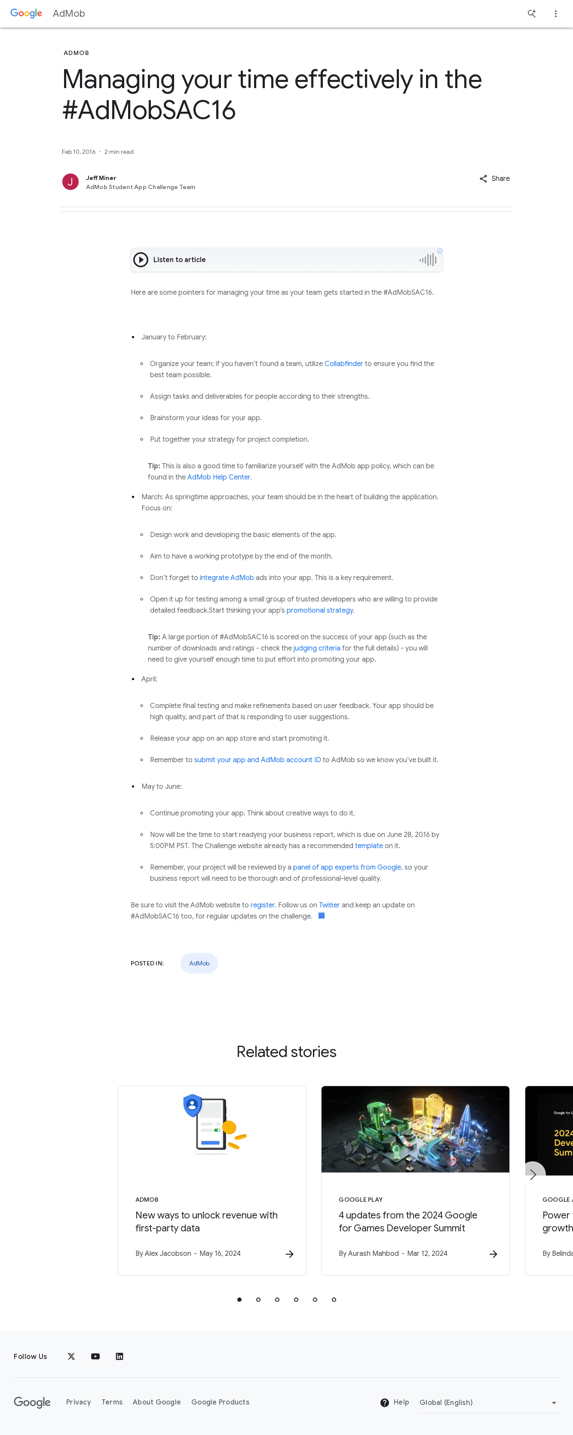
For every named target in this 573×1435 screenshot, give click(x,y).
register (263, 905)
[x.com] (71, 1356)
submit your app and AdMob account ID (257, 760)
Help (394, 1403)
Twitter (329, 905)
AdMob (69, 13)
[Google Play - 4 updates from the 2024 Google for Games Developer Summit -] (399, 1181)
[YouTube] (95, 1356)
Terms (112, 1402)
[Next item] (532, 1174)
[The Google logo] (32, 1402)
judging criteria (317, 648)
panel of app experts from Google (347, 867)
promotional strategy (320, 610)
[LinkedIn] (119, 1356)
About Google (157, 1402)
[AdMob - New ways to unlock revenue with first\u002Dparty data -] (174, 1181)
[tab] (239, 1300)
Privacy (78, 1402)
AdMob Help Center (218, 477)
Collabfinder (344, 364)
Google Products (220, 1402)
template (369, 846)
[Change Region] (489, 1402)
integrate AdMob (227, 578)
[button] (495, 178)
